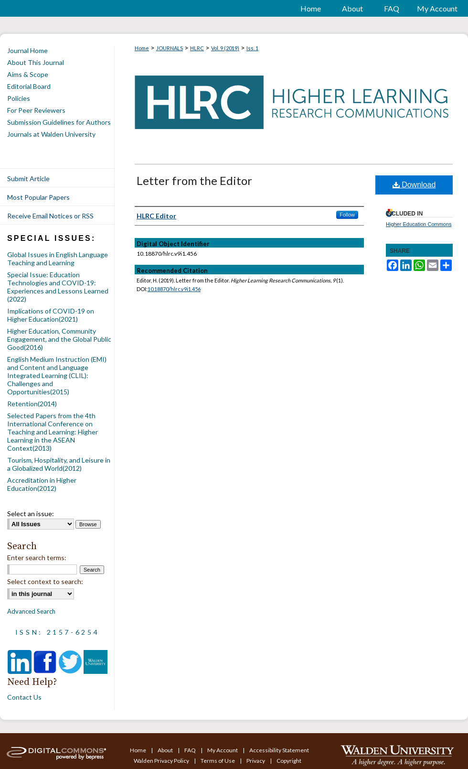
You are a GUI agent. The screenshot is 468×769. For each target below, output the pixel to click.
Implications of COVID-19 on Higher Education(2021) (50, 315)
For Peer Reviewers (36, 110)
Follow (347, 214)
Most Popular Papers (38, 197)
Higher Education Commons (419, 224)
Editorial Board (29, 86)
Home (142, 48)
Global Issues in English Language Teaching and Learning (57, 258)
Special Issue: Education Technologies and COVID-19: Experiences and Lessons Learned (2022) (57, 287)
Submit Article (28, 178)
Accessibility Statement (279, 750)
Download (414, 185)
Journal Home (27, 50)
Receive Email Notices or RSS (50, 216)
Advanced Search (31, 611)
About (166, 750)
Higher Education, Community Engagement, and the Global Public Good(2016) (59, 339)
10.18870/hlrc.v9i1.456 (174, 289)
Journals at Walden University (51, 134)
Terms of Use (218, 760)
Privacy (256, 760)
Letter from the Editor (194, 180)
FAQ (190, 750)
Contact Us (24, 697)
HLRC (197, 48)
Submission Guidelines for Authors (59, 122)
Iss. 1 (252, 48)
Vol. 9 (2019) (225, 48)
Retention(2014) (32, 404)
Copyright (289, 760)
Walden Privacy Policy (162, 760)
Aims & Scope (27, 74)
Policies (18, 98)
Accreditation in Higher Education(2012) (41, 484)
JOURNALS (169, 48)
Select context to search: (45, 581)
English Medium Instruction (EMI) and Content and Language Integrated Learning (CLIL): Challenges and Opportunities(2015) (56, 375)
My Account (223, 750)
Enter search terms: (36, 557)
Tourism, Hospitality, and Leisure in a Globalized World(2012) (58, 464)
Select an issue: (30, 513)
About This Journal (35, 62)
